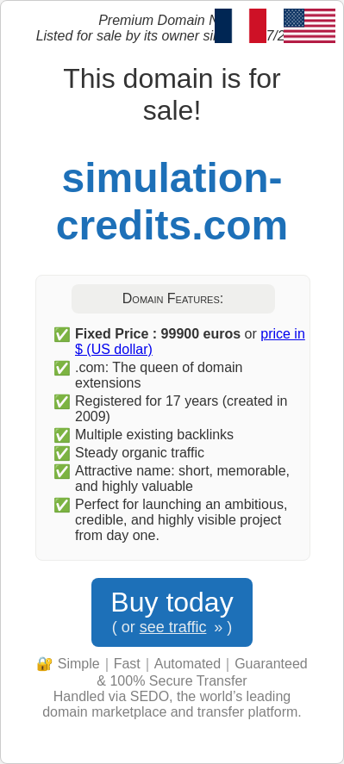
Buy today (171, 612)
